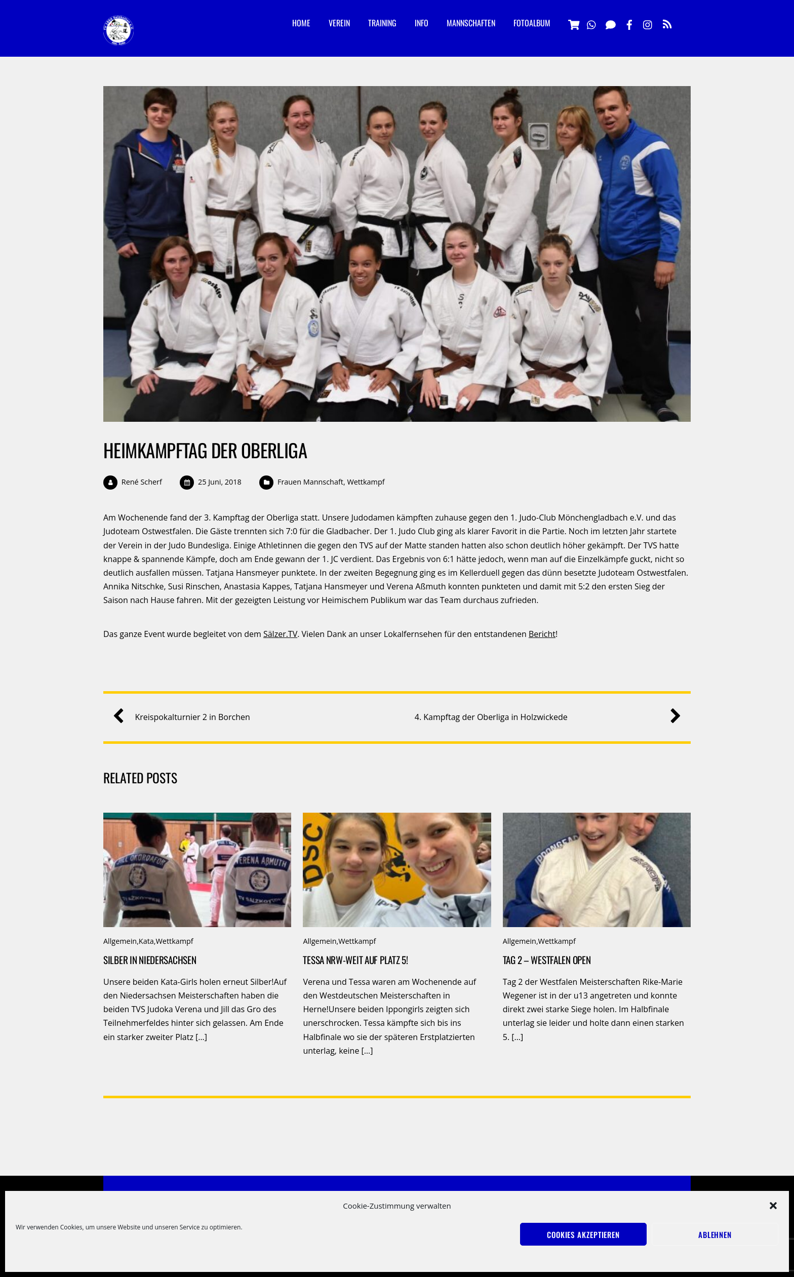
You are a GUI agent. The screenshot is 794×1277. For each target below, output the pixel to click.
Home (301, 23)
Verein (339, 23)
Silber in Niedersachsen (149, 959)
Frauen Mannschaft (310, 482)
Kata (146, 941)
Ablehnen (715, 1234)
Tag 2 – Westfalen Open (547, 959)
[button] (773, 1206)
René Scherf (142, 482)
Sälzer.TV (280, 634)
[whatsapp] (592, 23)
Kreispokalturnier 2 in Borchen (185, 717)
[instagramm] (648, 23)
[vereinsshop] (573, 23)
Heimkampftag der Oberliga (205, 450)
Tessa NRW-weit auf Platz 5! (355, 959)
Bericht (542, 634)
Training (382, 23)
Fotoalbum (531, 23)
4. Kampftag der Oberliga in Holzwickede (544, 717)
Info (421, 23)
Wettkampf (365, 482)
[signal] (611, 23)
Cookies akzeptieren (583, 1234)
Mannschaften (471, 23)
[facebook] (629, 23)
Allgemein (120, 941)
